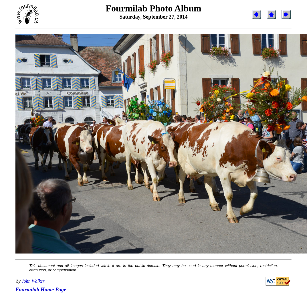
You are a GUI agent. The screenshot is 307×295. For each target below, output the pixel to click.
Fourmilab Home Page (40, 289)
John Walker (33, 281)
